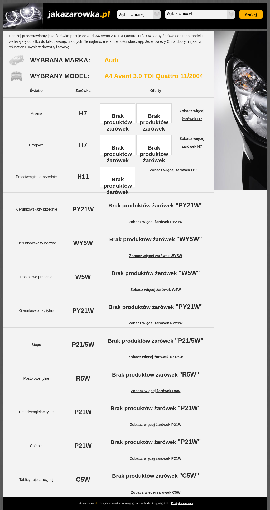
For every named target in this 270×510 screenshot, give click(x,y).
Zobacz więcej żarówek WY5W (155, 256)
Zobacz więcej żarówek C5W (155, 492)
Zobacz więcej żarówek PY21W (156, 222)
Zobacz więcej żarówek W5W (156, 290)
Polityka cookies (182, 503)
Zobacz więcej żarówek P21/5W (155, 357)
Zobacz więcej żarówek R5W (155, 391)
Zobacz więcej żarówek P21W (155, 425)
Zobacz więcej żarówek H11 (174, 170)
